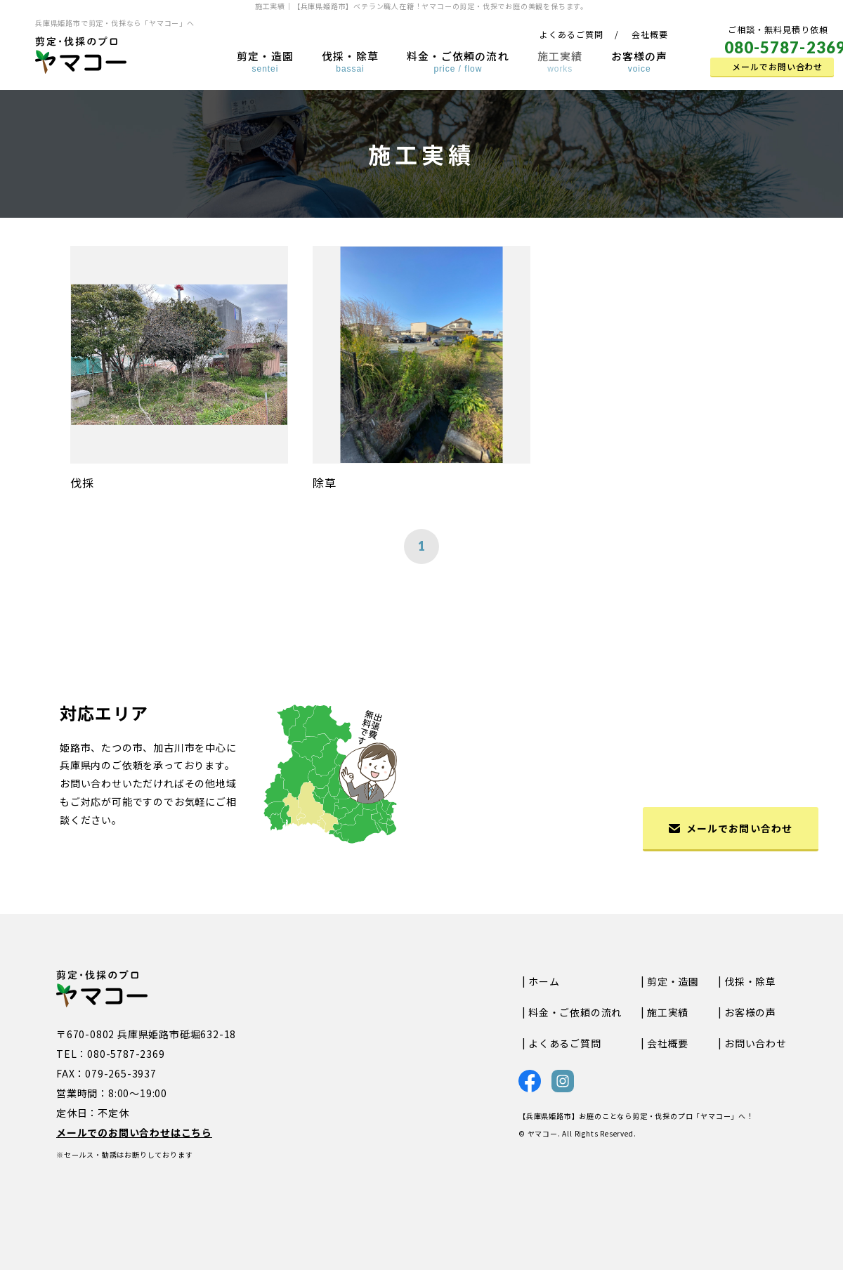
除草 (324, 482)
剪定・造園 (265, 61)
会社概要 (650, 34)
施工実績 (560, 61)
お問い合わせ (755, 1043)
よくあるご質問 (571, 34)
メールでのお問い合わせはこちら (134, 1132)
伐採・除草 (350, 61)
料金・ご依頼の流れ (458, 61)
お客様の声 (639, 61)
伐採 (82, 482)
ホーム (543, 981)
